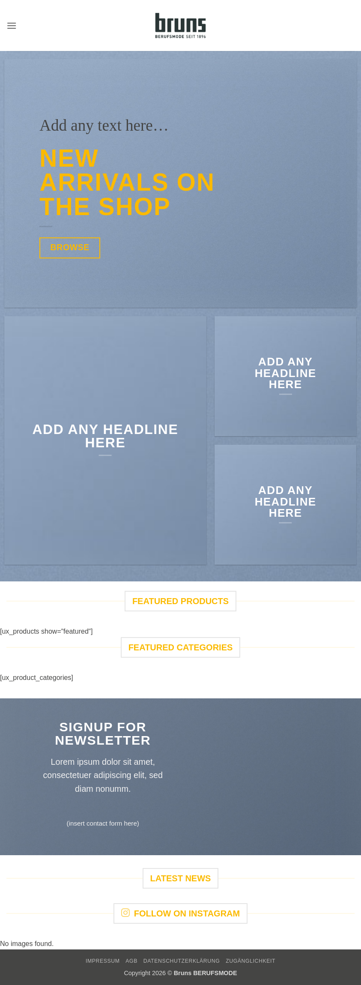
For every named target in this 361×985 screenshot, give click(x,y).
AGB (131, 961)
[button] (11, 25)
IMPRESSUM (103, 961)
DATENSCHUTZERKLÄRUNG (181, 961)
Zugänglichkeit (250, 961)
